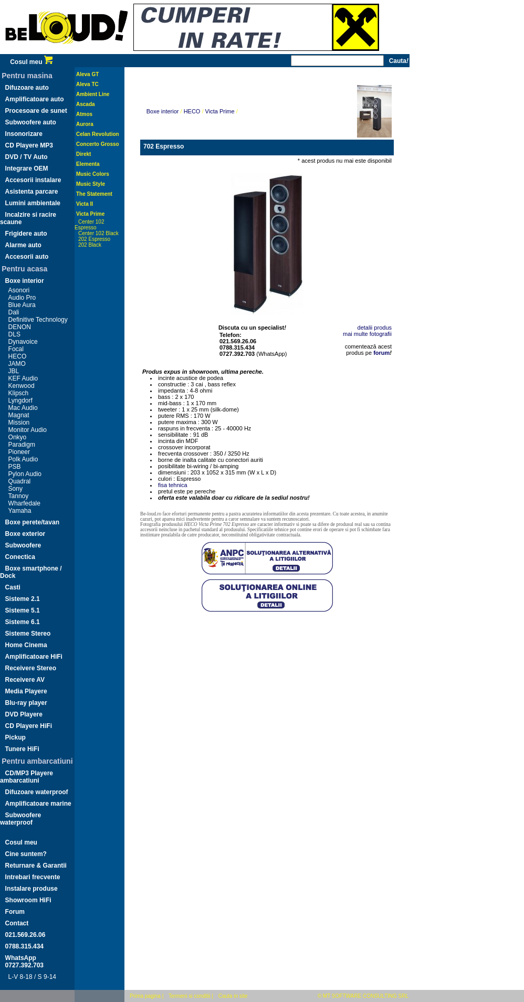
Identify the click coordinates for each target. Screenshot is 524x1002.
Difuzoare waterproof (36, 792)
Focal (16, 349)
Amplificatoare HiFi (33, 656)
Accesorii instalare (33, 180)
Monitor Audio (27, 430)
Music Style (90, 184)
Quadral (19, 481)
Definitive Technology (38, 319)
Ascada (85, 104)
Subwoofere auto (30, 122)
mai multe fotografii (367, 334)
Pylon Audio (24, 474)
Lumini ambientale (32, 203)
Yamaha (20, 510)
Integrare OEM (26, 168)
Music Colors (92, 174)
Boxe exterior (25, 533)
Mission (19, 422)
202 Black (89, 245)
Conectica (20, 557)
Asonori (19, 290)
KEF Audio (23, 378)
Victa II (84, 204)
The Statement (94, 194)
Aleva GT (87, 74)
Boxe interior (24, 280)
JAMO (17, 363)
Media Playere (26, 691)
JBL (13, 371)
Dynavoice (23, 341)
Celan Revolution (97, 134)
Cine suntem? (26, 854)
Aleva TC (87, 84)
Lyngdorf (20, 400)
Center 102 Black (98, 233)
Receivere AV (25, 679)
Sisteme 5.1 (22, 610)
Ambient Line (92, 94)
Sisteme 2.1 (22, 599)
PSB (14, 466)
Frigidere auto (26, 233)
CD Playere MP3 (29, 145)
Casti (12, 587)
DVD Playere (24, 714)
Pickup (15, 737)
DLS (14, 334)
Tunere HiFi (22, 749)
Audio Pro (22, 297)
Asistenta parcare (31, 191)
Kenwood (21, 385)
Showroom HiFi (28, 900)
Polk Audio (23, 459)
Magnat (18, 415)
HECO (17, 356)
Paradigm (21, 444)
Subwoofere (23, 545)
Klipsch (18, 393)
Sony (15, 488)
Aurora (84, 124)
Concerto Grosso (97, 144)
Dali (13, 312)
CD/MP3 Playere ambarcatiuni (26, 776)
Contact (17, 923)
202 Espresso (94, 239)
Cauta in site (233, 996)
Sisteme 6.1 (22, 622)
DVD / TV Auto (26, 157)
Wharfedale (24, 503)
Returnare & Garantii (36, 865)
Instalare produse (31, 888)
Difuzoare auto (27, 87)
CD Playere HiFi (28, 726)
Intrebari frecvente (32, 877)
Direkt (83, 154)
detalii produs (375, 327)
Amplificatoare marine (38, 803)
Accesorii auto (27, 256)
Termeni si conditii (189, 996)
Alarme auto (23, 245)
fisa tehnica (172, 485)
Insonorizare (24, 134)
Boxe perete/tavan (32, 522)
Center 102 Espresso (89, 224)
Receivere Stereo (30, 668)
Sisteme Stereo (28, 633)
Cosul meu (31, 62)
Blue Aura (22, 305)
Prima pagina (145, 996)
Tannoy (18, 496)
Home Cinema (26, 645)
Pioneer (19, 452)
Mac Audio (23, 408)
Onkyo (17, 437)
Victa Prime (90, 214)
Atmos (84, 114)
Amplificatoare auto (34, 99)
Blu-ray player (26, 702)
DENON (19, 327)
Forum (15, 911)
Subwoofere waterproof (20, 818)
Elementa (87, 164)
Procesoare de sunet (36, 110)
